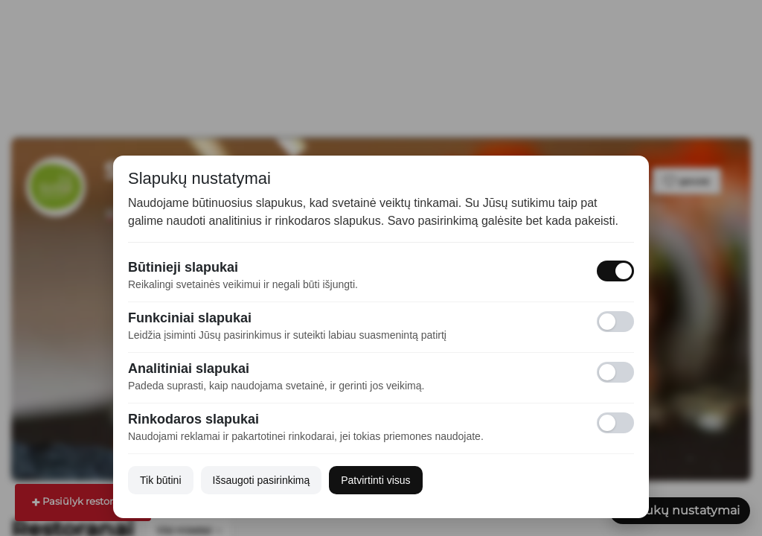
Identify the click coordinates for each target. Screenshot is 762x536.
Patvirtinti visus (375, 480)
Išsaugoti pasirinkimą (261, 480)
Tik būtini (161, 480)
